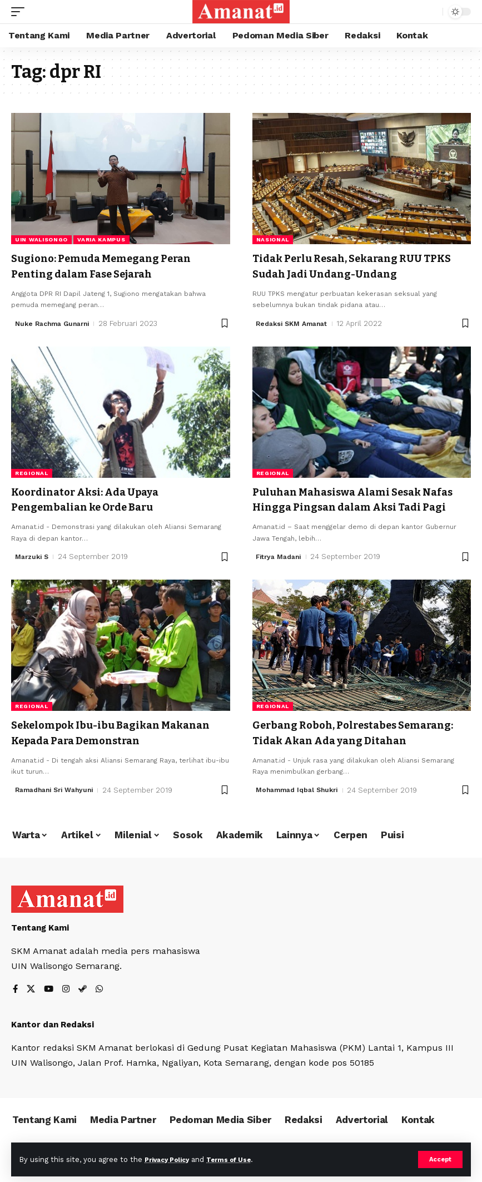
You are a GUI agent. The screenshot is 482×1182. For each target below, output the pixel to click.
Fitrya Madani (281, 554)
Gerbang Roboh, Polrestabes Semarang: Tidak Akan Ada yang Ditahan (343, 736)
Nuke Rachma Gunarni (56, 322)
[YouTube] (50, 1000)
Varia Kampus (101, 239)
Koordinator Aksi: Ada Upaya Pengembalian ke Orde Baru (92, 497)
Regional (31, 471)
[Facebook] (15, 1000)
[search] (431, 11)
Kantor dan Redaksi (52, 1035)
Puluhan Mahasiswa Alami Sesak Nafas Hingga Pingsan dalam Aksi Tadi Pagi (361, 497)
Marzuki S (33, 554)
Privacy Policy (171, 1159)
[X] (32, 1000)
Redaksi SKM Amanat (295, 322)
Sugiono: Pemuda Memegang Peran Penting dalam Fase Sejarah (109, 265)
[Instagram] (67, 1000)
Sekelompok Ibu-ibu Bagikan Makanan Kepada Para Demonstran (119, 729)
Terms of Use (239, 1159)
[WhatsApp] (102, 1000)
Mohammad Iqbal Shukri (300, 800)
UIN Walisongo (41, 239)
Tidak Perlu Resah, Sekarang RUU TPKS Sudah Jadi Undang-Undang (346, 265)
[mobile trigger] (20, 11)
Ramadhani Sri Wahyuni (58, 786)
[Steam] (85, 1000)
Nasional (273, 239)
